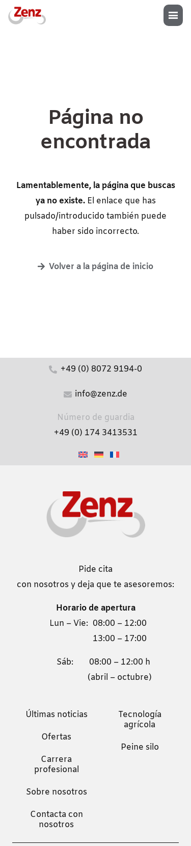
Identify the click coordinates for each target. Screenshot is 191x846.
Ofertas (56, 737)
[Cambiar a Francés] (116, 455)
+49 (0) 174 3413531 (96, 433)
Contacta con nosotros (56, 819)
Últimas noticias (56, 714)
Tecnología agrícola (139, 719)
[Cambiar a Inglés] (84, 455)
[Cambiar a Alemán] (100, 455)
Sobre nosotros (56, 792)
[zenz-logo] (27, 15)
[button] (176, 15)
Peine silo (140, 747)
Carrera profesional (56, 764)
